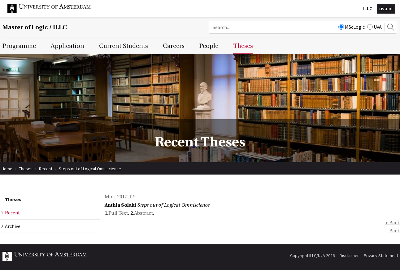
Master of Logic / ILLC (34, 27)
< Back (392, 223)
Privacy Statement (381, 255)
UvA (374, 27)
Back (394, 231)
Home (7, 168)
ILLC (367, 8)
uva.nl (386, 8)
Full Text (118, 213)
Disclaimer (349, 255)
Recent (45, 168)
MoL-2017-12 (119, 197)
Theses (26, 168)
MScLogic (351, 27)
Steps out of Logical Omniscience (90, 168)
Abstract (143, 213)
